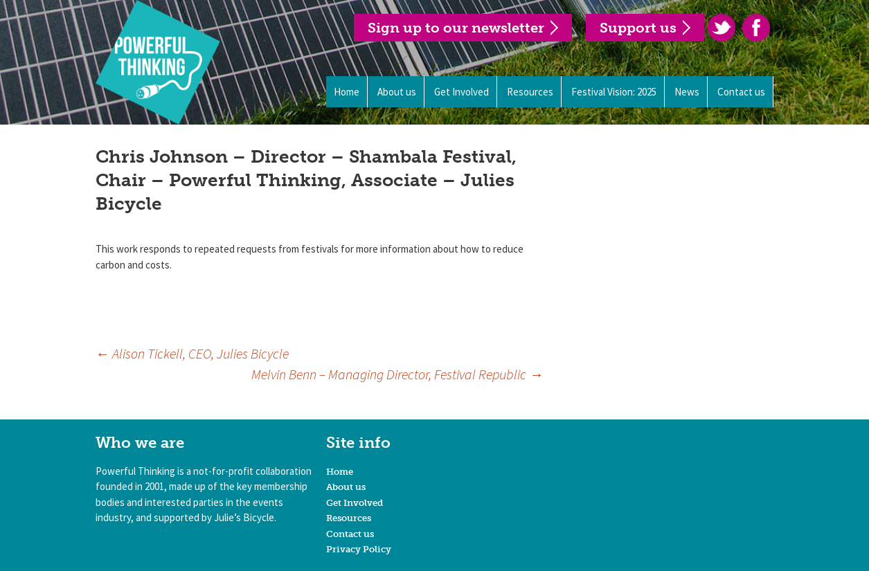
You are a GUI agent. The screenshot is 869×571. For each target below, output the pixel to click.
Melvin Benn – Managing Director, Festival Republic (397, 374)
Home (346, 91)
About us (396, 91)
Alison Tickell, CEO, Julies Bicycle (192, 353)
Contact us (741, 91)
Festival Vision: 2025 (613, 91)
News (686, 91)
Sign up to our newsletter (456, 27)
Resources (530, 91)
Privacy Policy (358, 549)
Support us (638, 27)
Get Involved (461, 91)
